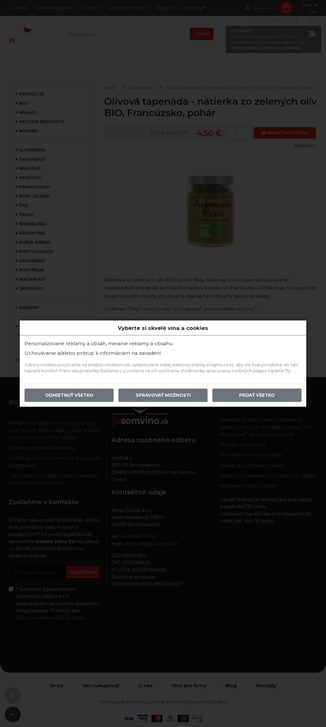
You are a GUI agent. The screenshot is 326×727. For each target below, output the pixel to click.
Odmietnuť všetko (69, 395)
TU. (288, 370)
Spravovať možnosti (163, 395)
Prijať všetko (257, 395)
